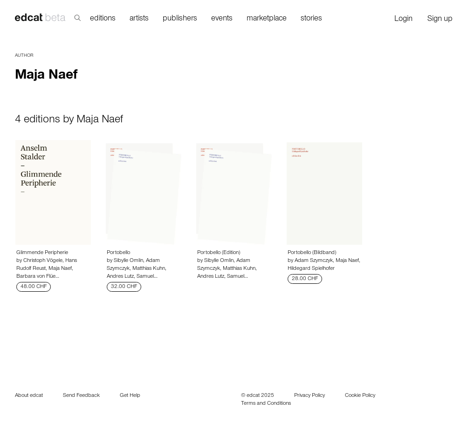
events (222, 19)
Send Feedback (81, 396)
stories (311, 19)
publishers (180, 19)
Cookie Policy (360, 396)
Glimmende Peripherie (42, 253)
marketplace (267, 19)
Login (403, 20)
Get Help (130, 396)
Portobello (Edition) (218, 253)
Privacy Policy (309, 396)
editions (103, 19)
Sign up (440, 20)
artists (139, 19)
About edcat (29, 396)
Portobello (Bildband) (312, 253)
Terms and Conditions (266, 404)
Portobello (118, 253)
